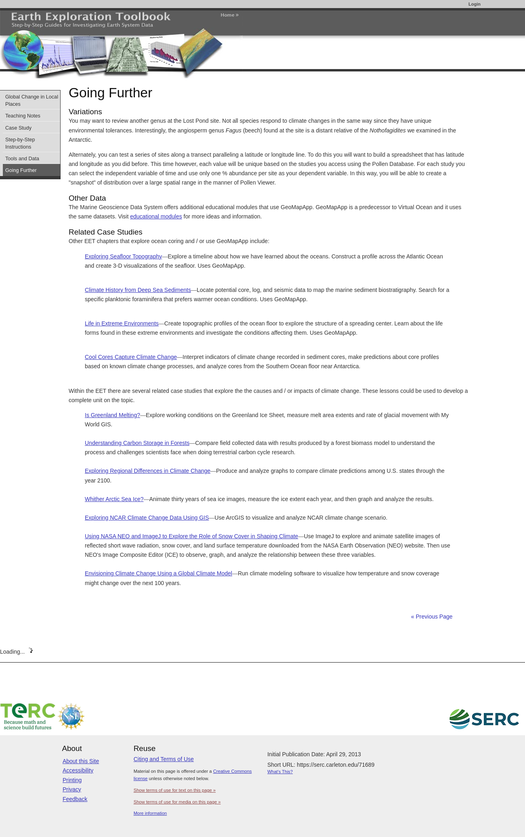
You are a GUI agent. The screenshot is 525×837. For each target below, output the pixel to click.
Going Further (21, 170)
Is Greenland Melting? (112, 415)
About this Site (81, 761)
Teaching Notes (22, 116)
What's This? (280, 771)
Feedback (75, 799)
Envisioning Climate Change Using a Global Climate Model (158, 573)
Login (474, 4)
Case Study (18, 128)
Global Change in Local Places (31, 100)
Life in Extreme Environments (122, 323)
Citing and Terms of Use (164, 759)
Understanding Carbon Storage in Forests (137, 443)
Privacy (72, 789)
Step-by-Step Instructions (20, 143)
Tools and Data (22, 159)
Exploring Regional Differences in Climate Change (147, 471)
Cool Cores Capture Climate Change (131, 357)
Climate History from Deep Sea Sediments (138, 290)
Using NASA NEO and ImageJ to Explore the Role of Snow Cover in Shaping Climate (191, 536)
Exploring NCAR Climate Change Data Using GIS (147, 517)
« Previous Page (432, 616)
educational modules (156, 216)
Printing (72, 780)
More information (150, 813)
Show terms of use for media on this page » (177, 801)
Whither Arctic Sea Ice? (114, 499)
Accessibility (78, 770)
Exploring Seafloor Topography (123, 256)
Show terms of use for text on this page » (175, 790)
